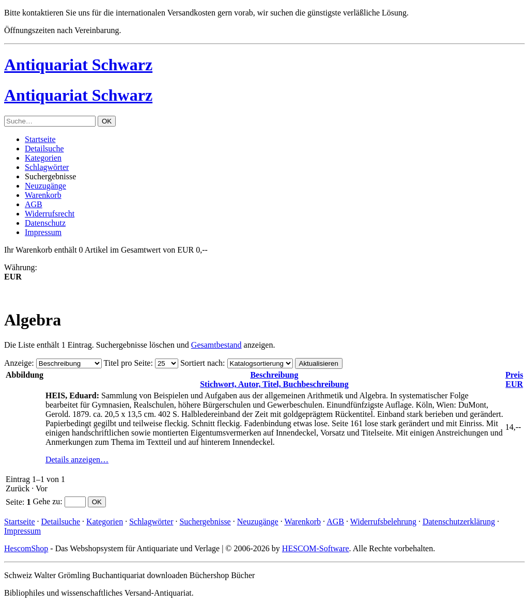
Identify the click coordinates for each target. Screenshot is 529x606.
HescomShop (26, 548)
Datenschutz (45, 223)
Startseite (40, 139)
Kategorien (43, 157)
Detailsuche (44, 148)
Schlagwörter (47, 167)
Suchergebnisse (204, 521)
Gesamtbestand (216, 344)
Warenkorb (43, 195)
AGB (33, 204)
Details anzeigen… (76, 459)
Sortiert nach (201, 363)
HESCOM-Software (315, 548)
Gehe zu (46, 501)
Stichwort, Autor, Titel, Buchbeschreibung (274, 379)
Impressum (43, 232)
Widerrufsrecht (49, 213)
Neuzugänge (45, 185)
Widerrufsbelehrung (383, 521)
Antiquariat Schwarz (78, 64)
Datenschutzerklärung (459, 521)
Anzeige (18, 363)
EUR (514, 379)
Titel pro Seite (126, 363)
